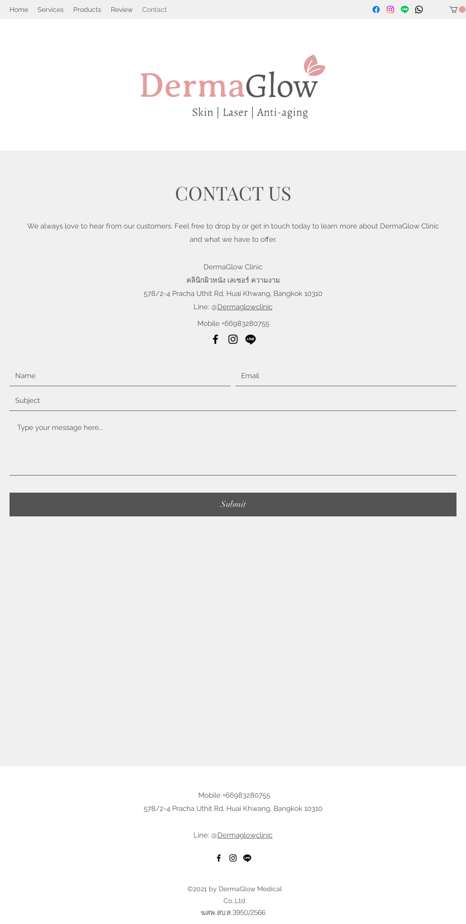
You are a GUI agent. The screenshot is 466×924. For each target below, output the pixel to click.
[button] (457, 9)
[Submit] (233, 504)
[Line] (404, 9)
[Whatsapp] (419, 9)
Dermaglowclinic (244, 307)
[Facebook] (376, 9)
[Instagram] (390, 9)
